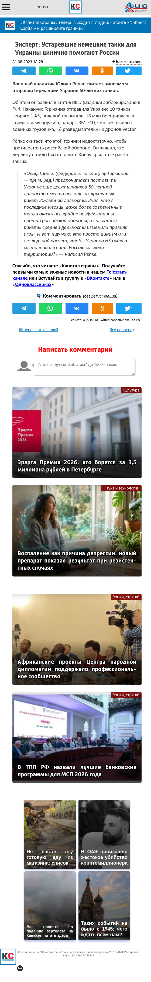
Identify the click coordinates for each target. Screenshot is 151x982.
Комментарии (129, 61)
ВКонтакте (98, 278)
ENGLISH (41, 7)
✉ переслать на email (38, 329)
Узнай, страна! (126, 596)
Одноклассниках (33, 284)
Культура (131, 390)
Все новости (121, 329)
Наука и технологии (121, 488)
